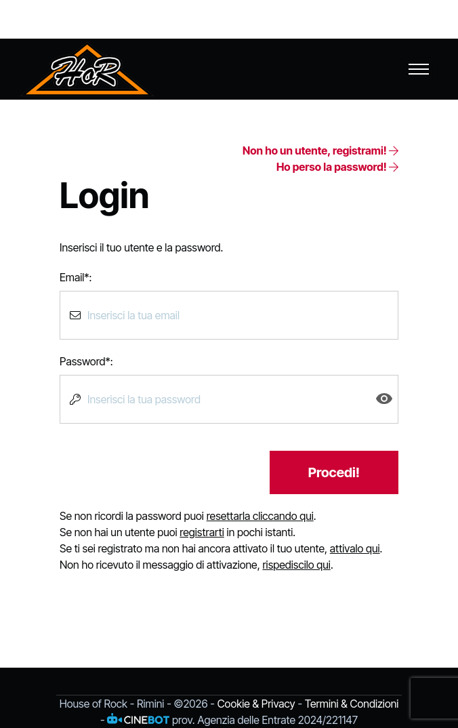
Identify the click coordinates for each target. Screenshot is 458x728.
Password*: (86, 361)
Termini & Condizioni (352, 703)
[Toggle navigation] (419, 69)
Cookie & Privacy (256, 703)
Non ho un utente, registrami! (320, 150)
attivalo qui (355, 548)
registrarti (202, 532)
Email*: (75, 277)
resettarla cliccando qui (260, 516)
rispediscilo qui (296, 564)
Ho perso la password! (337, 167)
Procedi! (334, 472)
